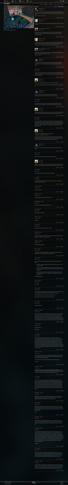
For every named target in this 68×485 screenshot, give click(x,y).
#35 (39, 92)
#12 (35, 311)
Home (15, 1)
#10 (35, 335)
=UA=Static (7, 4)
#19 (35, 233)
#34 (35, 101)
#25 (35, 187)
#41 (39, 30)
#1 (35, 462)
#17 (35, 250)
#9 (35, 353)
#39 (39, 50)
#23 (35, 203)
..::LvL (33, 482)
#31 (39, 131)
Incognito (40, 59)
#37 (35, 70)
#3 (35, 429)
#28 (39, 162)
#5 (35, 404)
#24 (35, 195)
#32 (35, 119)
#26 (35, 178)
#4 (35, 418)
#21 (35, 218)
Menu (8, 1)
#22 (35, 210)
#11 (35, 325)
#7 (35, 378)
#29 (35, 154)
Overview (62, 4)
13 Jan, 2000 (7, 28)
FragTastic (40, 19)
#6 (35, 394)
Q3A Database (34, 483)
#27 (35, 171)
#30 (39, 145)
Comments (50, 4)
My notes (55, 6)
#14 (35, 289)
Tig (39, 79)
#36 (39, 80)
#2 (35, 449)
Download (45, 4)
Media (58, 4)
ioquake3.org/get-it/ (54, 84)
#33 (39, 110)
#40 (39, 40)
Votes (55, 4)
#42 (39, 21)
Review (41, 4)
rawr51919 (40, 8)
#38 (39, 60)
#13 (35, 303)
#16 (35, 259)
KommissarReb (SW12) (42, 28)
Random (30, 1)
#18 (35, 242)
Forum (23, 1)
